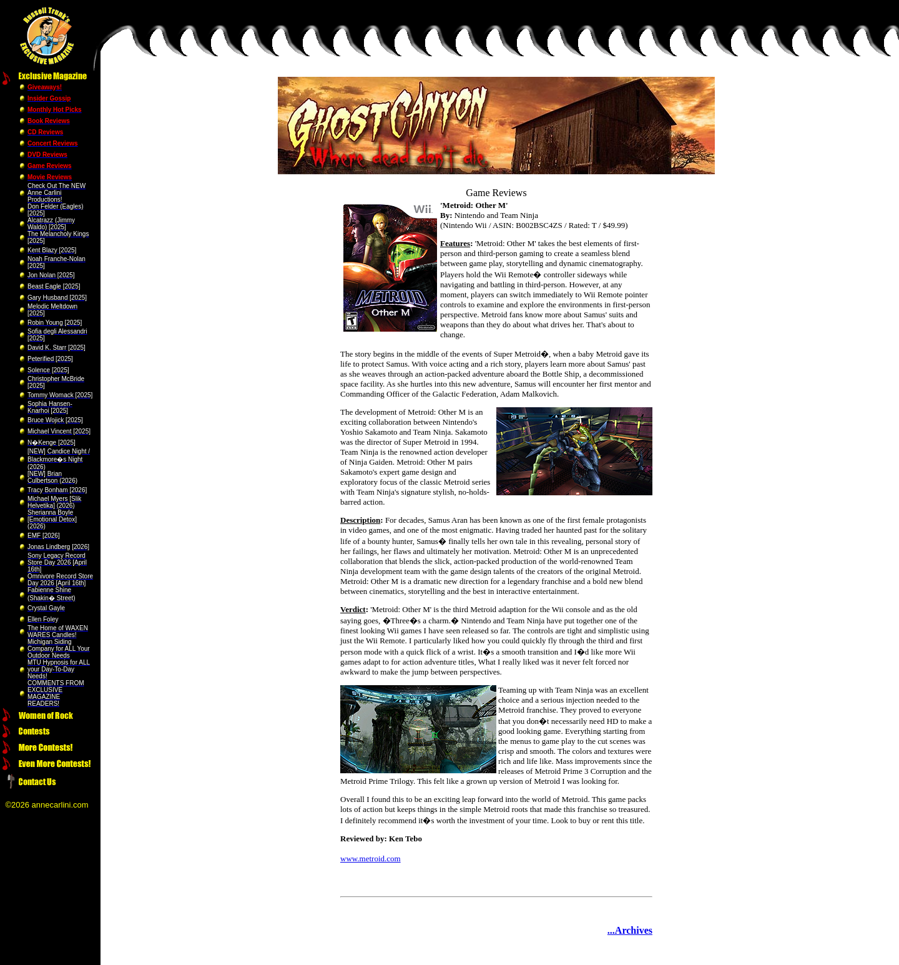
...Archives (629, 930)
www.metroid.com (370, 858)
